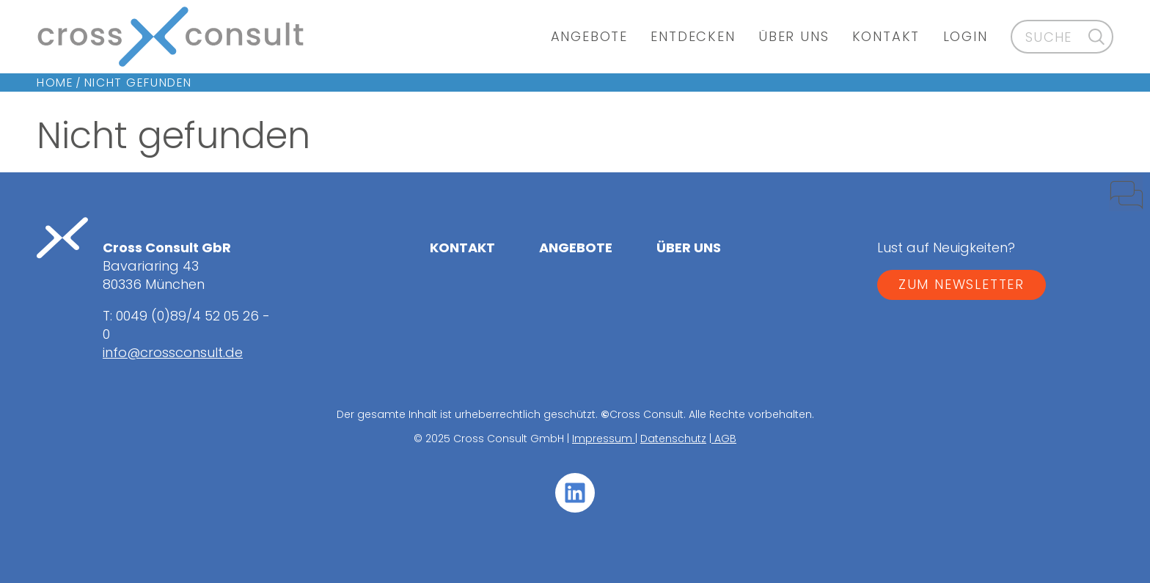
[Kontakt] (1113, 200)
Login (965, 36)
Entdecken (693, 36)
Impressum (603, 438)
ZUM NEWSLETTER (961, 284)
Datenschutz (673, 438)
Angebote (589, 36)
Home (55, 82)
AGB (723, 438)
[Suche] (1096, 36)
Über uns (793, 36)
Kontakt (886, 36)
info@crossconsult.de (173, 352)
